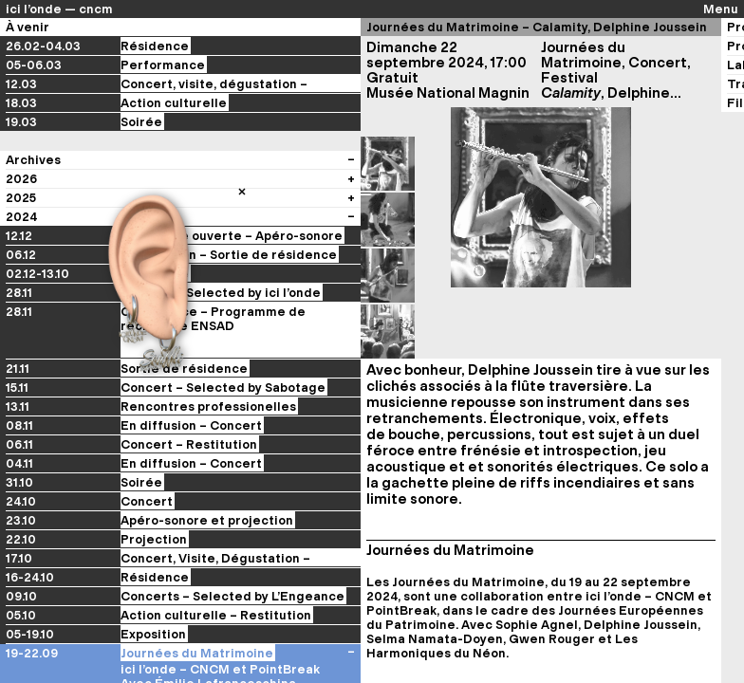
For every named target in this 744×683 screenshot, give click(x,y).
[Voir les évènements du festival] (351, 634)
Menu (720, 9)
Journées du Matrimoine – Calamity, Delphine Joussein (536, 27)
